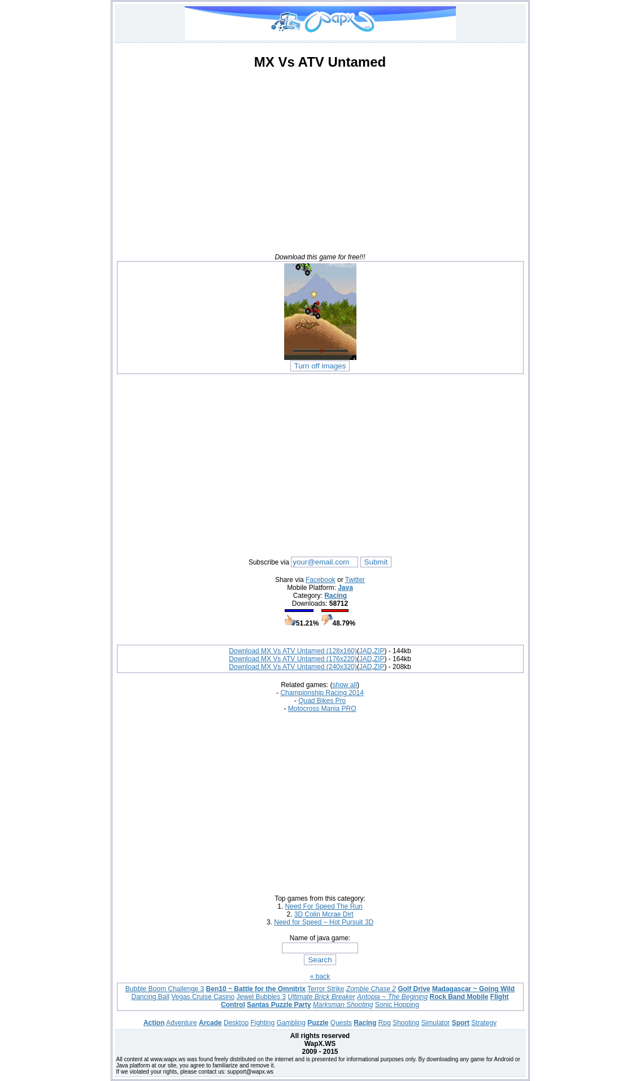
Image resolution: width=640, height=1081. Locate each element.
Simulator (435, 1023)
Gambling (290, 1023)
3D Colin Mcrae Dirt (324, 914)
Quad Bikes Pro (322, 701)
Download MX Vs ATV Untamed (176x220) (293, 659)
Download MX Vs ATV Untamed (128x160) (293, 651)
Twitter (355, 580)
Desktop (236, 1023)
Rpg (384, 1023)
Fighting (262, 1023)
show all (345, 685)
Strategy (484, 1023)
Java (345, 588)
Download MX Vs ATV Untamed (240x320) (293, 667)
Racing (335, 596)
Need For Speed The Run (324, 906)
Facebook (321, 580)
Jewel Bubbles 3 (261, 997)
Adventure (181, 1023)
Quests (341, 1023)
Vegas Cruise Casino (202, 997)
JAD (365, 651)
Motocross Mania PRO (322, 709)
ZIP (379, 651)
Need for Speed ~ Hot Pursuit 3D (323, 922)
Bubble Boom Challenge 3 (164, 989)
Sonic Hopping (397, 1005)
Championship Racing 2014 (321, 693)
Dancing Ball (150, 997)
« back (320, 976)
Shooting (406, 1023)
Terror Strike (325, 989)
